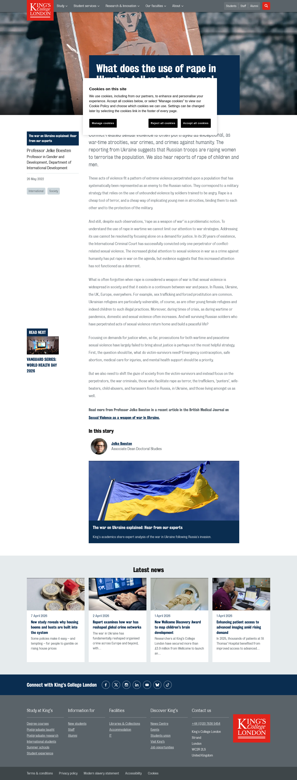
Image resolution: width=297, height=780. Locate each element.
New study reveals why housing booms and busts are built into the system (54, 627)
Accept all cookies (196, 123)
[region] (150, 106)
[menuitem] (62, 6)
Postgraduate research (42, 735)
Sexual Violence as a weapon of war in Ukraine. (124, 417)
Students (231, 6)
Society (53, 191)
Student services (85, 6)
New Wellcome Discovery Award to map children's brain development (178, 627)
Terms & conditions (40, 773)
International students (41, 741)
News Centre (159, 723)
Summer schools (38, 747)
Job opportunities (162, 747)
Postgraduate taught (40, 729)
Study (60, 6)
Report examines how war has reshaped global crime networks (117, 624)
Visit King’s (158, 741)
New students (77, 723)
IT (110, 735)
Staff (243, 6)
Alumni (254, 6)
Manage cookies (103, 123)
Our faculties (154, 6)
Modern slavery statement (101, 773)
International (36, 191)
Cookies (153, 773)
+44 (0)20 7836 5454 (206, 723)
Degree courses (38, 723)
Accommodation (120, 729)
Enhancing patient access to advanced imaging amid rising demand (239, 627)
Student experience (40, 753)
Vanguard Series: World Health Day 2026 (42, 365)
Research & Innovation (121, 6)
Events (155, 729)
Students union (161, 735)
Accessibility (133, 773)
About (176, 6)
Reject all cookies (163, 123)
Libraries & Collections (124, 723)
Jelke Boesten (121, 443)
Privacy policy (68, 773)
